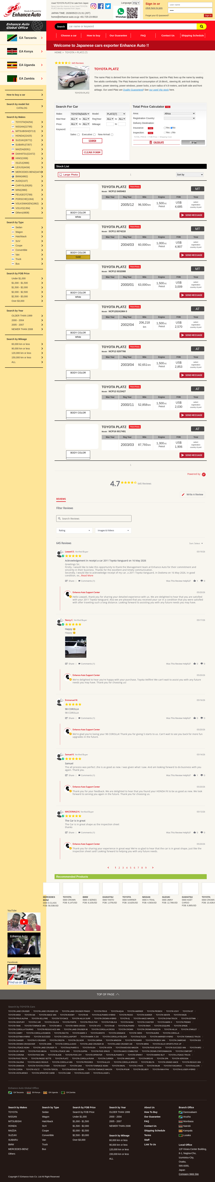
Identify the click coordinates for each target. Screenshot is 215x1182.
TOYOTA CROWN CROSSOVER (22, 1044)
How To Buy (150, 1112)
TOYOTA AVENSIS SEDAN (73, 1069)
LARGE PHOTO (69, 174)
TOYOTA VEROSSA (180, 1058)
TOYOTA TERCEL (51, 1069)
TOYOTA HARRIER (135, 1011)
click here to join (154, 8)
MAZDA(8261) (23, 149)
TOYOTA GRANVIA (16, 1066)
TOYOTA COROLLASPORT (65, 1037)
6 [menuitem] (134, 867)
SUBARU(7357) (24, 144)
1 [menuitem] (115, 867)
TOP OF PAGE (105, 994)
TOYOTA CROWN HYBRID (105, 1018)
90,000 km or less (21, 348)
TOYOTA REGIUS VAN (191, 1062)
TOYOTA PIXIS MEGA (37, 1051)
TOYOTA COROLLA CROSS (103, 1029)
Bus (18, 263)
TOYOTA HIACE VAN (48, 1015)
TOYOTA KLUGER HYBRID (184, 1069)
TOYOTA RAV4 (144, 1026)
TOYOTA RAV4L (119, 1066)
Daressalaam (188, 1112)
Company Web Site (189, 1174)
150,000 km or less (21, 357)
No (173, 127)
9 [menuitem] (146, 867)
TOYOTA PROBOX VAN (156, 1040)
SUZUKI (12, 1135)
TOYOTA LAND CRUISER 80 (76, 1029)
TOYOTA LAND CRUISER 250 (46, 1011)
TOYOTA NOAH (127, 1022)
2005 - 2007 (18, 324)
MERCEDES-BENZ (18, 1149)
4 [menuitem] (127, 867)
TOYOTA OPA (163, 1058)
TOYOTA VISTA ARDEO (18, 1073)
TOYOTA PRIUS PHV (89, 1022)
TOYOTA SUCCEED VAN (175, 1048)
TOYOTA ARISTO (97, 1033)
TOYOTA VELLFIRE (40, 1018)
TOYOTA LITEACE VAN (60, 1051)
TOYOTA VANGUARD (126, 1058)
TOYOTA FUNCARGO (173, 1066)
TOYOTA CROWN (126, 1029)
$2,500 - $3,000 (20, 296)
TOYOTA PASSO (126, 1015)
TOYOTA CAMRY (15, 1033)
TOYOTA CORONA (16, 1055)
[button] (71, 580)
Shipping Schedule (192, 35)
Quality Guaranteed (133, 89)
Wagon (19, 232)
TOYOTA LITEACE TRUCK (179, 1055)
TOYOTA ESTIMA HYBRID (19, 1037)
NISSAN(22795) (24, 126)
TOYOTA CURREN (106, 1058)
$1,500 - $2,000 (20, 287)
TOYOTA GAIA (76, 1066)
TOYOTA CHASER (16, 1040)
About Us (149, 1107)
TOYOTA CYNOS (136, 1066)
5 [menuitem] (130, 867)
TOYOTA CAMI (64, 1073)
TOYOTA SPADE (181, 1026)
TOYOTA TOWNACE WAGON (100, 1069)
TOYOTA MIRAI (142, 1044)
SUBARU (13, 1140)
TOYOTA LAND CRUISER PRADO (76, 1011)
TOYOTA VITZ (95, 1026)
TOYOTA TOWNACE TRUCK (189, 1037)
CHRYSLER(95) (24, 185)
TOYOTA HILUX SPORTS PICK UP (167, 1044)
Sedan (19, 227)
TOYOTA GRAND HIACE (168, 1062)
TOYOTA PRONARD (133, 1040)
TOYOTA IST (188, 1011)
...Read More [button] (86, 575)
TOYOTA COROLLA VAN (62, 1062)
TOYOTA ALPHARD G (70, 1048)
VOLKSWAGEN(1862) (27, 203)
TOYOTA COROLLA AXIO (66, 1044)
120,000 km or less (21, 353)
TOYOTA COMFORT (184, 1051)
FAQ (143, 35)
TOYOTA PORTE (69, 1022)
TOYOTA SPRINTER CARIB (43, 1073)
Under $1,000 (19, 278)
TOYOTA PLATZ (62, 1058)
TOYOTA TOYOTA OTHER (39, 1066)
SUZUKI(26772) (24, 140)
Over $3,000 (18, 301)
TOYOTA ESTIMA (188, 1018)
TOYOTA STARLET (189, 1029)
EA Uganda (50, 1092)
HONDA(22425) (24, 135)
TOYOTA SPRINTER (94, 1055)
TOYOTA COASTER (145, 1022)
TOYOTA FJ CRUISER (36, 1040)
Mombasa (186, 1121)
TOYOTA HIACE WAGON (144, 1018)
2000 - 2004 (18, 320)
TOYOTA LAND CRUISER (19, 1011)
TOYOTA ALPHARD (126, 1026)
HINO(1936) (22, 158)
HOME (58, 52)
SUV (18, 241)
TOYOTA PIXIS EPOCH (152, 1048)
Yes (168, 127)
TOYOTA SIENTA (163, 1015)
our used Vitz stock (159, 89)
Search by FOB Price (83, 1112)
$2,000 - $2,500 (20, 292)
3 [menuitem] (123, 867)
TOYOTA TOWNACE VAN (35, 1026)
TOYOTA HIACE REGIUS (38, 1062)
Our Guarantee (118, 35)
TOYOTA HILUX (171, 1029)
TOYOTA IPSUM (123, 1069)
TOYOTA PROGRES (85, 1062)
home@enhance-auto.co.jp (65, 17)
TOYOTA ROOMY (67, 1015)
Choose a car (68, 35)
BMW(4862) (22, 176)
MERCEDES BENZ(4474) (29, 172)
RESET (193, 142)
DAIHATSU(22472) (25, 153)
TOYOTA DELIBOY (141, 1069)
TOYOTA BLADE (55, 1055)
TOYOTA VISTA (105, 1048)
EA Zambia (68, 1092)
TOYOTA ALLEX (103, 1062)
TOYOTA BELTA (148, 1062)
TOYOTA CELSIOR (76, 1040)
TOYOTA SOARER (145, 1015)
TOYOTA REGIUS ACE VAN (49, 1029)
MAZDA (12, 1130)
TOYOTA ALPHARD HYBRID (104, 1015)
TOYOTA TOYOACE (60, 1018)
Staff (146, 1140)
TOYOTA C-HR (34, 1022)
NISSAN (12, 1116)
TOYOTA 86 (83, 1015)
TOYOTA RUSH (89, 1048)
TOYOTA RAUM (153, 1066)
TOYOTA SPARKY (135, 1055)
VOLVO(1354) (23, 208)
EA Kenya (33, 1092)
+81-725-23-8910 (89, 17)
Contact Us (167, 35)
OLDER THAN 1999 (22, 315)
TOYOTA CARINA (95, 1040)
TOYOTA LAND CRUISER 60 (92, 1044)
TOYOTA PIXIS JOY (73, 1055)
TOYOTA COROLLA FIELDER (115, 1037)
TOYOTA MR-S (55, 1026)
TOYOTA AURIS (153, 1033)
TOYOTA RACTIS (61, 1033)
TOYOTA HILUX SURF (81, 1018)
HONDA (12, 1126)
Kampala (185, 1130)
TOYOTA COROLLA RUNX (83, 1058)
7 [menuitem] (138, 867)
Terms (147, 1135)
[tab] (192, 495)
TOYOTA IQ (125, 1018)
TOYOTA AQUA (117, 1011)
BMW (11, 1144)
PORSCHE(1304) (25, 199)
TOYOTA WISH (14, 1015)
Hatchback (21, 236)
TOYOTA (69, 52)
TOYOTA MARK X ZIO (90, 1037)
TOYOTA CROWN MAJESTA (149, 1029)
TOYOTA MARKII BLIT (155, 1055)
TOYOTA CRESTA (57, 1040)
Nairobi (185, 1126)
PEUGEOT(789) (24, 194)
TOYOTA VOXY (172, 1011)
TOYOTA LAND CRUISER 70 (45, 1048)
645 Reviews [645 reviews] (78, 63)
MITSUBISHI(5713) (26, 131)
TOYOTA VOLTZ (33, 1069)
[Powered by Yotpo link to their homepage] (197, 475)
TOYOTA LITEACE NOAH (19, 1048)
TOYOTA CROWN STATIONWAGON (157, 1051)
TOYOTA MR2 (196, 1048)
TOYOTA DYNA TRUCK (168, 1018)
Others (11, 1153)
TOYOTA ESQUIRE (162, 1026)
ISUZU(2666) (22, 163)
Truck (18, 259)
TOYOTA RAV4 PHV (161, 1069)
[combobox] (74, 530)
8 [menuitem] (142, 867)
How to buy (93, 35)
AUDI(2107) (22, 181)
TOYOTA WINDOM (114, 1040)
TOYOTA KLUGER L (101, 1073)
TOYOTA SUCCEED (42, 1037)
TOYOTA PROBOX (155, 1011)
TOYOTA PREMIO (183, 1022)
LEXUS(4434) (23, 167)
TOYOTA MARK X (165, 1022)
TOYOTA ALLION (193, 1066)
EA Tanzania (16, 1092)
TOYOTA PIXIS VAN (36, 1055)
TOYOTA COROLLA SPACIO (126, 1062)
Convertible (21, 250)
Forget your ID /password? (157, 15)
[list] (135, 648)
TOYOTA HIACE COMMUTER (126, 1051)
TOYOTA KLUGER (82, 1073)
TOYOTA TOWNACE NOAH (96, 1066)
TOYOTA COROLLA (171, 1033)
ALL (14, 362)
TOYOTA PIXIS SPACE (100, 1051)
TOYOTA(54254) (24, 122)
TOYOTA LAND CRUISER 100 (120, 1044)
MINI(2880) (21, 190)
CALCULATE (156, 142)
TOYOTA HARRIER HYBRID (162, 1037)
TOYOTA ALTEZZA (139, 1037)
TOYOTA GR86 (45, 1044)
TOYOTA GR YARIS (16, 1051)
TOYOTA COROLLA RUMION (38, 1033)
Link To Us (150, 1144)
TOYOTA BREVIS (146, 1058)
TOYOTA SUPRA (80, 1051)
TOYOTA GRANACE (117, 1033)
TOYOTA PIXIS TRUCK (18, 1058)
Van (18, 254)
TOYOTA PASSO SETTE (41, 1058)
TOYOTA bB (110, 1026)
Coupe (19, 245)
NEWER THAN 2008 (22, 329)
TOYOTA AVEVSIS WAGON (127, 1048)
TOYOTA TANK (14, 1026)
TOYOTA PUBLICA (109, 1022)
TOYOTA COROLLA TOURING (21, 1029)
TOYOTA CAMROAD (177, 1040)
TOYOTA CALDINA (16, 1062)
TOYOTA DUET (59, 1066)
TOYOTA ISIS (195, 1040)
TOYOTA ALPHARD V (115, 1055)
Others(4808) (22, 212)
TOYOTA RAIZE (180, 1015)
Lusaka (185, 1135)
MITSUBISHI (15, 1121)
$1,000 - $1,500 (20, 283)
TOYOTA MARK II (79, 1033)
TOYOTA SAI (30, 1015)
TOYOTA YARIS (136, 1033)
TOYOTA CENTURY (16, 1022)
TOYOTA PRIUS (101, 1011)
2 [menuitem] (119, 867)
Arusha (185, 1116)
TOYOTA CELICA (51, 1022)
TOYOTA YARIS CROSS (75, 1026)
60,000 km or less (21, 344)
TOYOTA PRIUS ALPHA (18, 1018)
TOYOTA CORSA (15, 1069)
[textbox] (204, 544)
